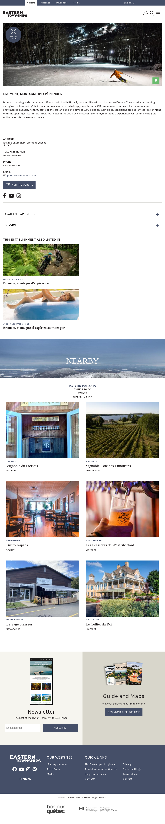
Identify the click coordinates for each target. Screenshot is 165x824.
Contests (90, 778)
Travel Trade (62, 2)
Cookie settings (132, 769)
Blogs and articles (95, 773)
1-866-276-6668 (12, 155)
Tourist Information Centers (101, 769)
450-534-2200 (11, 165)
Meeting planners (57, 764)
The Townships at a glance (100, 764)
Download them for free (124, 712)
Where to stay (82, 396)
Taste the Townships (82, 386)
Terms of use (130, 773)
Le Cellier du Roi (99, 624)
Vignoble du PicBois (22, 466)
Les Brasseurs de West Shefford (110, 545)
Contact (127, 778)
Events (82, 393)
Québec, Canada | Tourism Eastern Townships (15, 13)
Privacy (127, 764)
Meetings (45, 2)
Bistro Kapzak (17, 545)
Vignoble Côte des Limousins (108, 466)
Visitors (31, 2)
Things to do (82, 389)
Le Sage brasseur (19, 624)
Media (76, 2)
